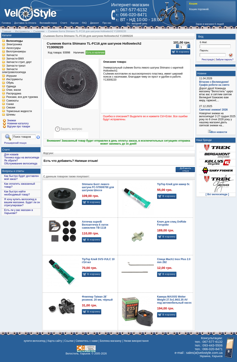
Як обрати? (11, 160)
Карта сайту (55, 340)
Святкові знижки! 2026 (213, 109)
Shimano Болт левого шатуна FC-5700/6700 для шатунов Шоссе (98, 187)
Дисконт (94, 23)
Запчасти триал (15, 65)
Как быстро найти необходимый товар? (17, 193)
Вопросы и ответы (13, 171)
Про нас (107, 23)
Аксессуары (13, 48)
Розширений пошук (15, 142)
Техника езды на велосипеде (21, 157)
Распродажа (13, 93)
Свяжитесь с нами (87, 340)
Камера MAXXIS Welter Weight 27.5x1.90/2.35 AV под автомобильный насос (174, 299)
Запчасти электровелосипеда (14, 71)
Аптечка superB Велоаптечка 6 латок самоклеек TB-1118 (95, 224)
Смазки (10, 107)
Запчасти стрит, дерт (19, 62)
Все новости (219, 132)
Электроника (14, 44)
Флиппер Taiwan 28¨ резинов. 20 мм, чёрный (97, 298)
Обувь (10, 82)
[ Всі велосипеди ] (217, 194)
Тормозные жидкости (19, 111)
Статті (63, 23)
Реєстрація (208, 59)
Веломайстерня (48, 23)
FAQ (84, 23)
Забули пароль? (224, 59)
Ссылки (68, 340)
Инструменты (14, 79)
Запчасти (11, 55)
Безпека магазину (110, 340)
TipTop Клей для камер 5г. (173, 184)
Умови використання (135, 340)
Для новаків (11, 154)
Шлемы (10, 114)
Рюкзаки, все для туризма (22, 97)
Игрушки (11, 75)
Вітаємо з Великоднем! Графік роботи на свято (214, 83)
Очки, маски (13, 90)
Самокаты (12, 100)
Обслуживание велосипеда (20, 163)
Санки (10, 104)
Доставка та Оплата (25, 23)
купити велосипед (34, 340)
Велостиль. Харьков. (78, 353)
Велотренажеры (16, 51)
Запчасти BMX (15, 58)
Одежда (11, 86)
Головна (6, 23)
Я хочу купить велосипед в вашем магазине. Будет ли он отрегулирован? (22, 202)
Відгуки (75, 23)
